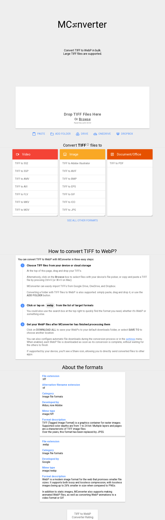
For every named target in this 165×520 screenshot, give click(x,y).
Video (26, 154)
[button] (159, 4)
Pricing (57, 516)
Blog (92, 516)
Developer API (108, 516)
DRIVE (82, 134)
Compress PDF (75, 516)
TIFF (82, 145)
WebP (50, 305)
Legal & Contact (132, 516)
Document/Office (129, 154)
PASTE (38, 134)
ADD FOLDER (60, 134)
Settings (42, 516)
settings (130, 338)
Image (73, 154)
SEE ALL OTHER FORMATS (82, 220)
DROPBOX (124, 134)
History (27, 516)
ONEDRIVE (102, 134)
